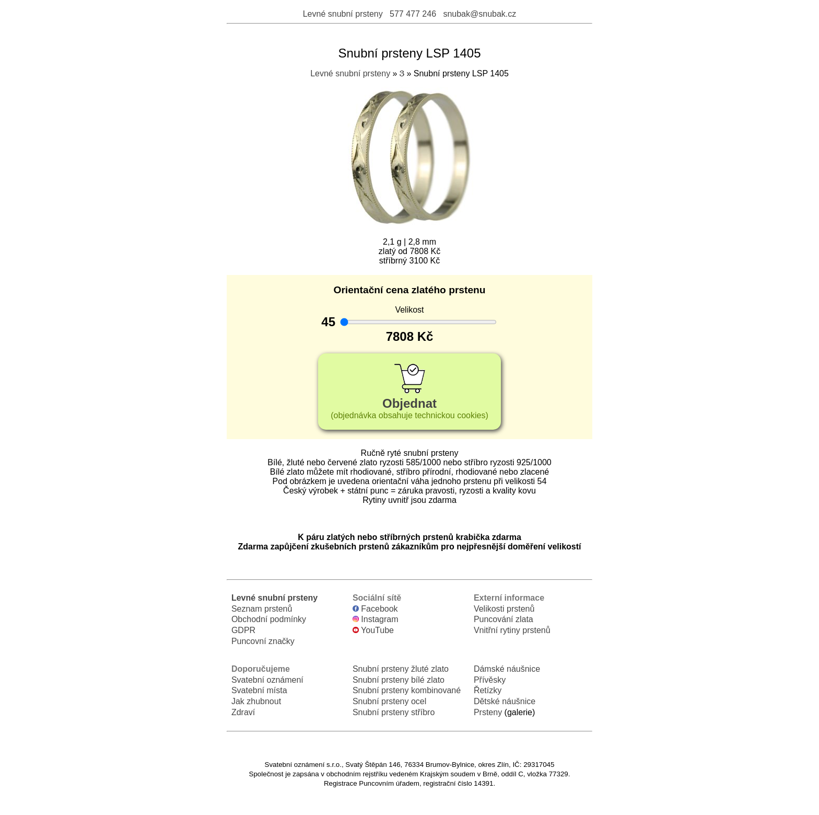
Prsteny (488, 712)
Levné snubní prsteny (343, 13)
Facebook (375, 608)
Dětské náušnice (504, 701)
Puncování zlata (503, 619)
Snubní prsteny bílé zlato (398, 679)
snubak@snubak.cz (479, 13)
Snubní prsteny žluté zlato (401, 668)
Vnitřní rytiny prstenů (512, 630)
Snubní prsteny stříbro (394, 712)
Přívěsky (490, 679)
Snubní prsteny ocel (389, 701)
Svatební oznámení (267, 679)
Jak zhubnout (256, 701)
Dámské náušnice (507, 668)
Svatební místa (259, 690)
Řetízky (487, 690)
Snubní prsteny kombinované (407, 690)
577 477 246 (413, 13)
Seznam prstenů (261, 608)
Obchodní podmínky (268, 619)
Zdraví (243, 712)
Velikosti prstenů (504, 608)
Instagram (376, 619)
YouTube (373, 630)
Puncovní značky (263, 641)
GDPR (243, 630)
